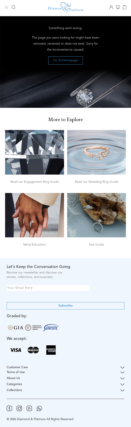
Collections (65, 390)
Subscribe (66, 305)
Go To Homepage (65, 60)
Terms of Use (65, 372)
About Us (65, 378)
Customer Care (65, 367)
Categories (65, 384)
